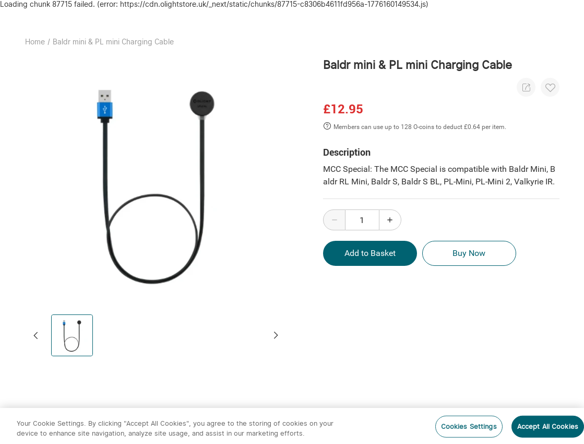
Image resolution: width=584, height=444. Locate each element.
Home (35, 42)
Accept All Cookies (547, 426)
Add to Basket (370, 253)
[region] (292, 426)
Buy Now (469, 253)
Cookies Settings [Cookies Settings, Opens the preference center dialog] (469, 426)
